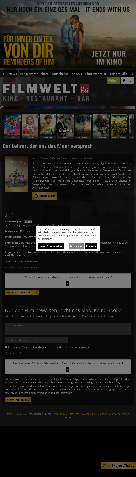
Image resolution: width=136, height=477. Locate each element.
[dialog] (68, 238)
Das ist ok (91, 246)
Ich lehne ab (76, 246)
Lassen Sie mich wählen (51, 246)
